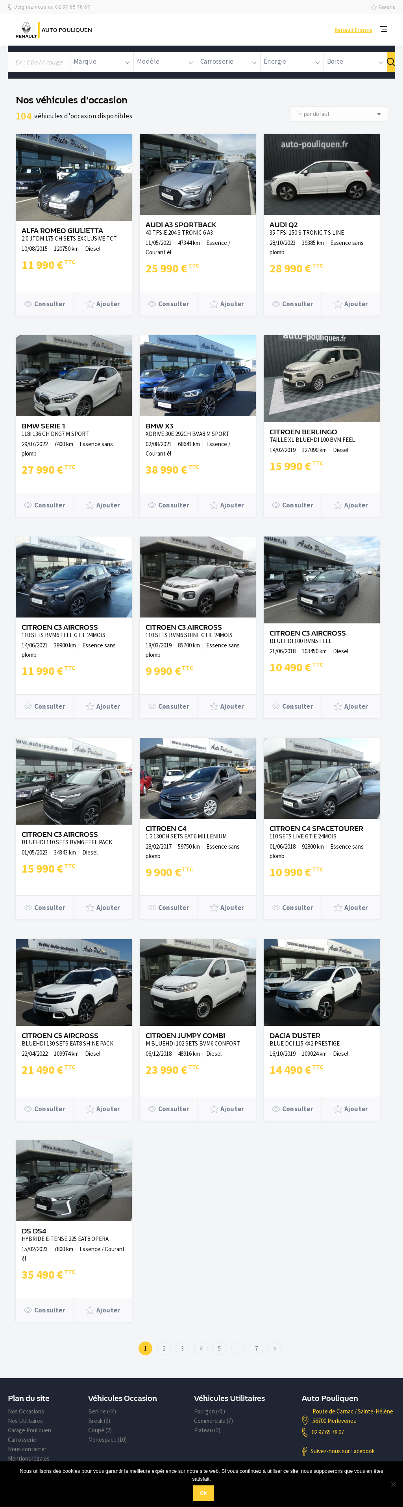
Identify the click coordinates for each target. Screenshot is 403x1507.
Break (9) (99, 1420)
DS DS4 (34, 1231)
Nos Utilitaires (25, 1420)
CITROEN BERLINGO (303, 432)
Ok (203, 1493)
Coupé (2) (100, 1430)
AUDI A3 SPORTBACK (181, 225)
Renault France (353, 30)
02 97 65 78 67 (328, 1432)
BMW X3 (159, 426)
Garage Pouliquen (29, 1430)
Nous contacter (27, 1449)
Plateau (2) (207, 1430)
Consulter (44, 304)
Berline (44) (102, 1411)
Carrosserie (22, 1439)
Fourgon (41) (209, 1411)
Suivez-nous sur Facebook (343, 1451)
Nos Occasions (26, 1411)
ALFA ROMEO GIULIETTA (62, 231)
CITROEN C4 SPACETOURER (316, 829)
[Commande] (338, 114)
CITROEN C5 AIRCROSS (60, 1036)
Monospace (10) (107, 1439)
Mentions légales (29, 1458)
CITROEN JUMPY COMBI (185, 1036)
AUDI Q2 (284, 225)
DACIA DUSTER (295, 1036)
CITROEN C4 (166, 829)
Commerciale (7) (213, 1420)
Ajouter (103, 304)
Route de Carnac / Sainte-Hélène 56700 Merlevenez (352, 1416)
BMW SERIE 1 (43, 426)
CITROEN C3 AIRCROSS (60, 627)
